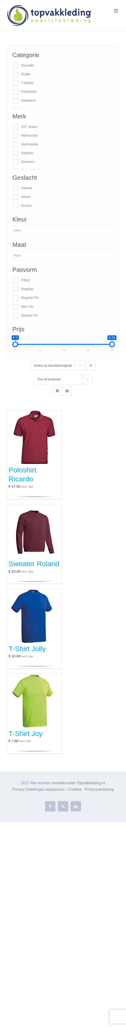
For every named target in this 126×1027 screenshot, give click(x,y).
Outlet (25, 74)
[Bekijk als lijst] (67, 391)
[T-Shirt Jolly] (34, 616)
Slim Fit (27, 307)
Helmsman (29, 135)
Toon (49, 379)
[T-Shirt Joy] (34, 701)
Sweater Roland (34, 564)
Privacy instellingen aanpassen (38, 789)
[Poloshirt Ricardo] (34, 437)
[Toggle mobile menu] (116, 10)
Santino (27, 153)
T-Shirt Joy (26, 733)
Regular (27, 289)
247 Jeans (29, 127)
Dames (26, 188)
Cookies (75, 789)
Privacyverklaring (99, 789)
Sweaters (28, 100)
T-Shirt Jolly (27, 649)
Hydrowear (29, 144)
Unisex (26, 205)
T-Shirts (27, 83)
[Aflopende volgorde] (90, 365)
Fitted (25, 280)
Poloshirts (29, 92)
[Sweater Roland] (34, 531)
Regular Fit (29, 298)
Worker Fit (29, 315)
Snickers (28, 162)
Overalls (27, 65)
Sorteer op (53, 365)
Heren (26, 197)
